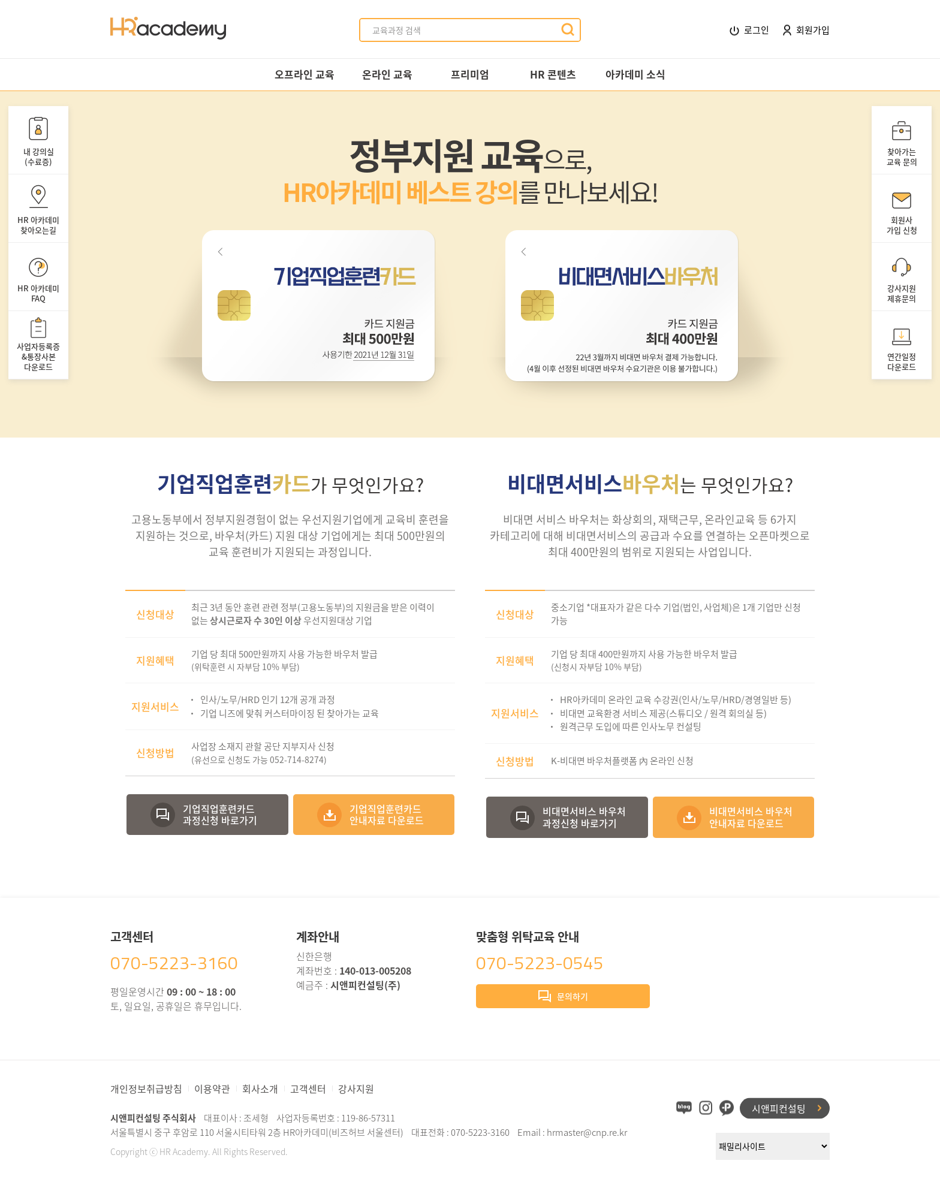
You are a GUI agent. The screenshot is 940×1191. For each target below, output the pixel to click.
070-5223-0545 (540, 962)
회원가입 (806, 29)
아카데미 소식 (635, 74)
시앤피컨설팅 (779, 1107)
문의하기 (563, 997)
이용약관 (212, 1088)
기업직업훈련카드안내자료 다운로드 (387, 814)
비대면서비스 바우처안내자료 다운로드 (751, 817)
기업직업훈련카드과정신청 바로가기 (220, 814)
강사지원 (356, 1088)
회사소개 (260, 1088)
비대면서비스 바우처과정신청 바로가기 (584, 817)
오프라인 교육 (305, 74)
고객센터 (308, 1088)
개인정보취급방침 (146, 1088)
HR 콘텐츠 (553, 74)
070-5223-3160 (174, 962)
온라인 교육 (387, 74)
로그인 (749, 30)
